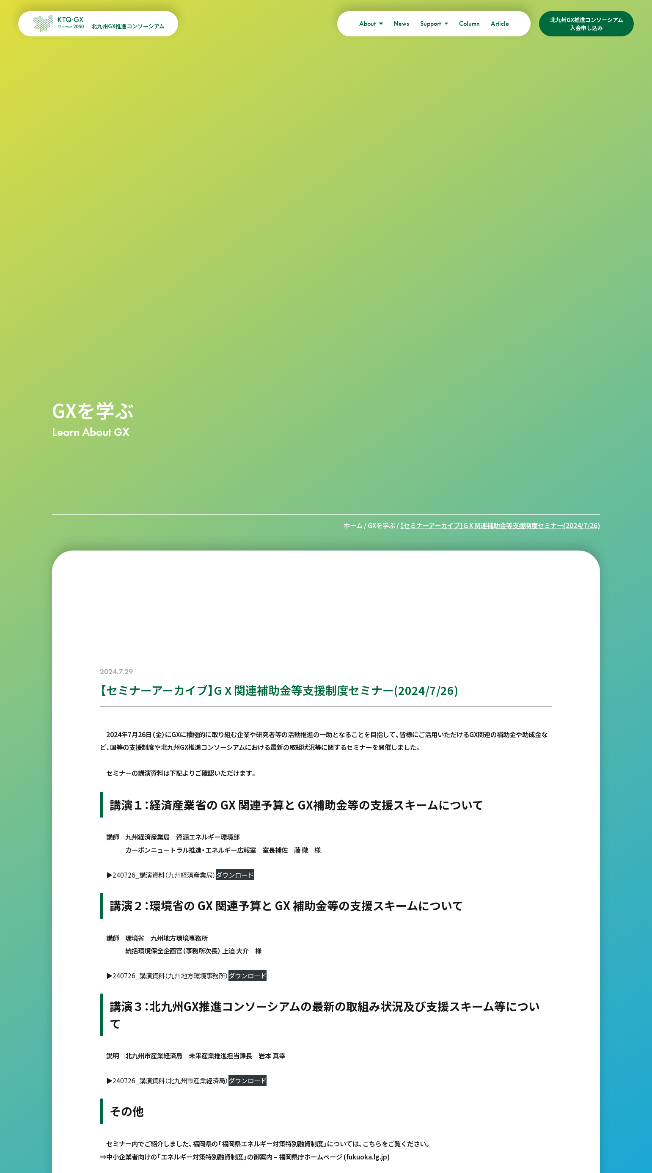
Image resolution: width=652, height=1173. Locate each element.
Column (469, 23)
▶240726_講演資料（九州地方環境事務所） (164, 975)
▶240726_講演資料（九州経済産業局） (158, 874)
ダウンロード (235, 874)
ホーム (353, 525)
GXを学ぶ (381, 525)
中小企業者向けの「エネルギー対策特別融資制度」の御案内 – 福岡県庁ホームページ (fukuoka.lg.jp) (248, 1156)
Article (500, 23)
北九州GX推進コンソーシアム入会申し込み (586, 24)
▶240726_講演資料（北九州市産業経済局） (164, 1080)
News (401, 23)
